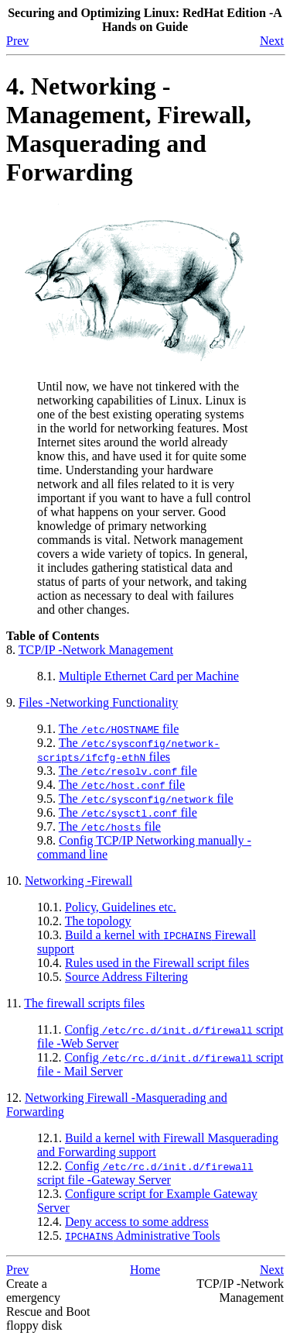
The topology (98, 921)
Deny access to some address (137, 1221)
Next (272, 40)
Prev (17, 40)
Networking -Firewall (78, 880)
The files (128, 749)
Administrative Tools (142, 1235)
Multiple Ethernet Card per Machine (149, 676)
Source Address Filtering (126, 976)
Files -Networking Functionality (98, 702)
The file (119, 728)
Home (145, 1269)
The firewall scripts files (84, 1003)
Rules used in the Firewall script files (157, 962)
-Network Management (96, 649)
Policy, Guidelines (120, 907)
